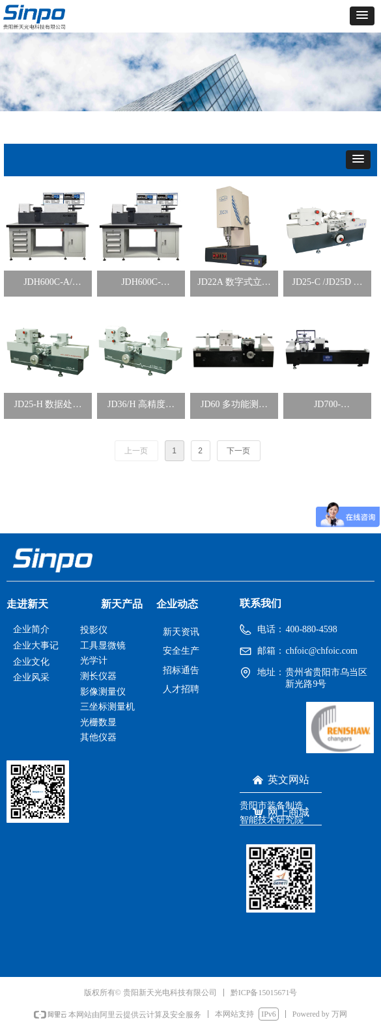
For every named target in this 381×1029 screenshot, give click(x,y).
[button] (362, 16)
